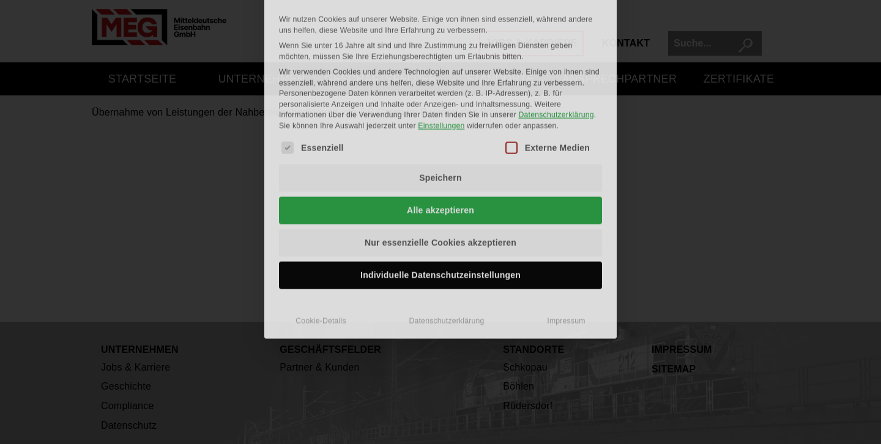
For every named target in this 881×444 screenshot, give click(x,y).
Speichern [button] (440, 87)
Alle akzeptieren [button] (440, 120)
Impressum (566, 230)
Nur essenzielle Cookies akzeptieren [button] (440, 152)
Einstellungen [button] (441, 35)
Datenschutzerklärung (556, 24)
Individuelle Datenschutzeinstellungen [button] (440, 185)
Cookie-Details (321, 230)
